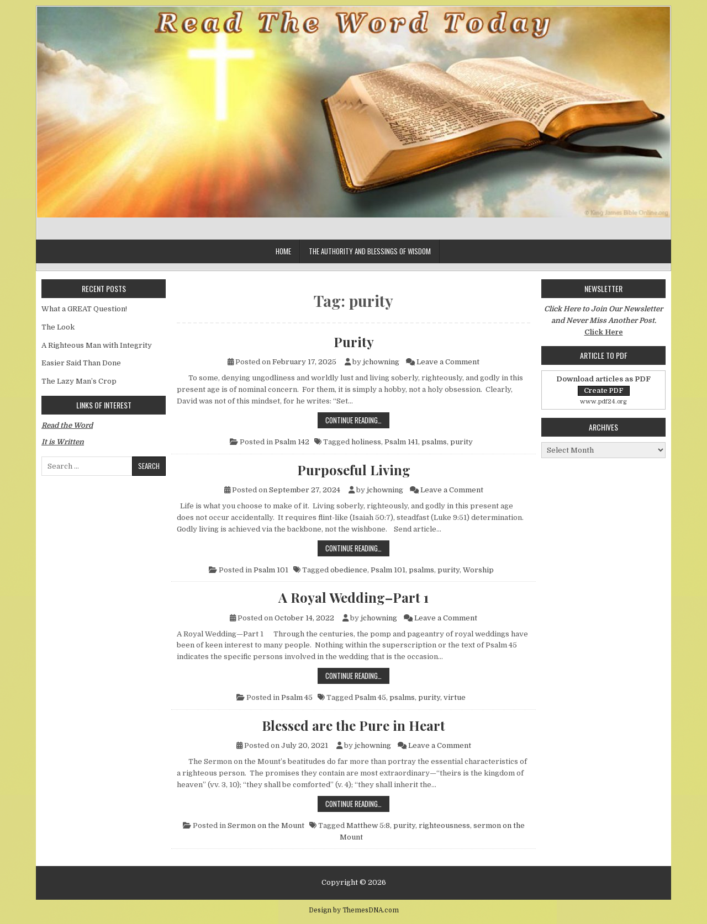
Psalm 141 (401, 442)
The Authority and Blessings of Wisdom (370, 251)
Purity (354, 341)
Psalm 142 (292, 442)
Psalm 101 (271, 570)
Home (283, 251)
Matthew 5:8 (368, 825)
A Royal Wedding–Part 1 (353, 597)
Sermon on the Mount (266, 825)
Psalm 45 (297, 697)
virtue (455, 697)
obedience (348, 570)
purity (461, 442)
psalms (434, 442)
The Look (58, 327)
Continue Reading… (357, 420)
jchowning (381, 362)
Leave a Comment (447, 362)
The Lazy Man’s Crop (79, 381)
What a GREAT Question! (84, 309)
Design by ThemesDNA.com (354, 910)
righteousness (444, 825)
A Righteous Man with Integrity (96, 345)
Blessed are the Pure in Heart (353, 725)
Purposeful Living (353, 470)
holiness (366, 442)
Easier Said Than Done (81, 363)
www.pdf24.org (603, 401)
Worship (478, 570)
